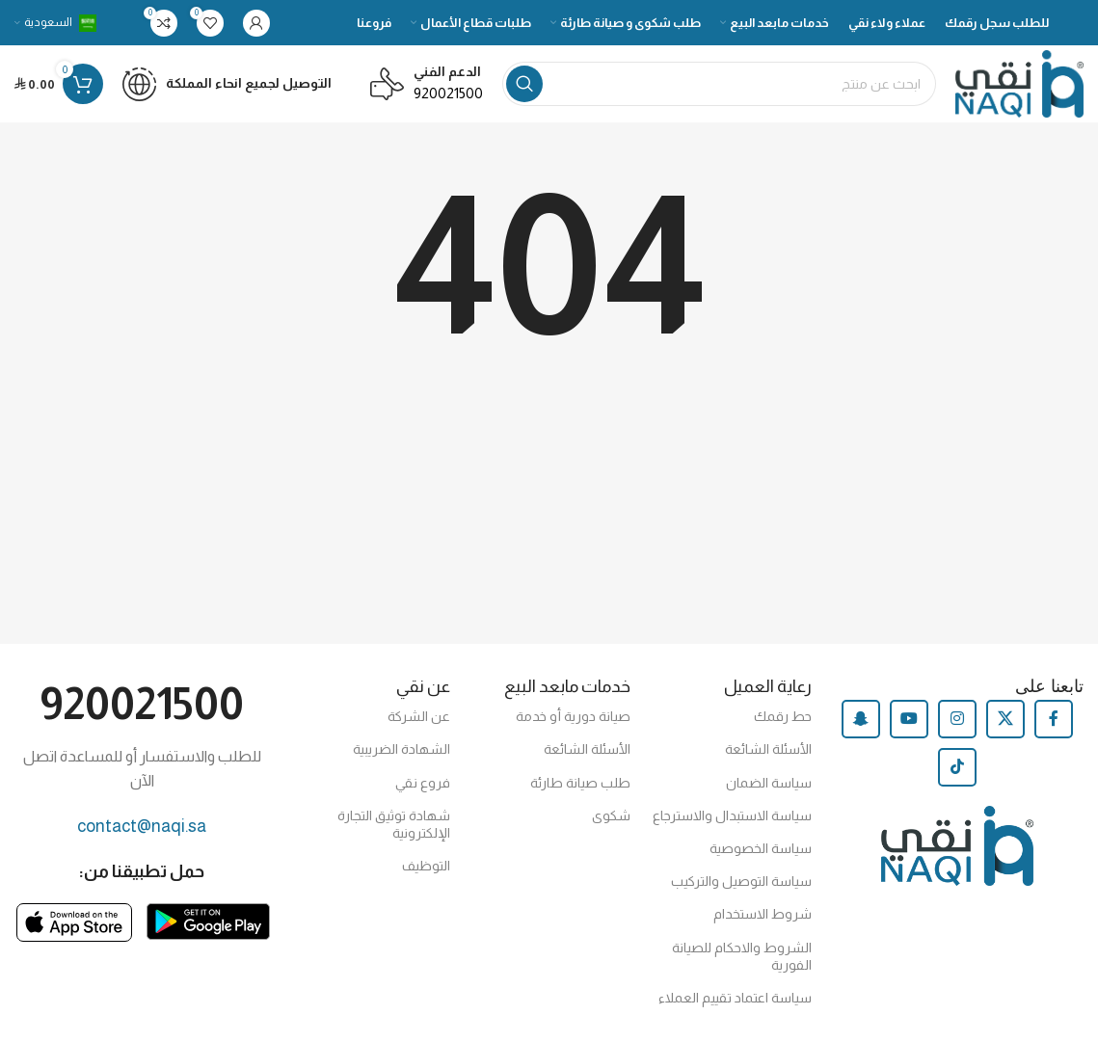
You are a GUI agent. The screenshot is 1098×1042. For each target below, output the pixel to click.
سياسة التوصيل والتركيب (741, 881)
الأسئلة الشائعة (768, 749)
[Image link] (208, 920)
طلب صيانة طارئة (580, 782)
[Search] (719, 84)
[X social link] (1005, 719)
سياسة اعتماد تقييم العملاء (735, 997)
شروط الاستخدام (762, 914)
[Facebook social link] (1053, 719)
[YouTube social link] (909, 719)
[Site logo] (1019, 82)
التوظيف (426, 865)
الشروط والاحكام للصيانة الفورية (742, 956)
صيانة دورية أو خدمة (573, 716)
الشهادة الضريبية (401, 749)
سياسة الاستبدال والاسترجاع (732, 815)
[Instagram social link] (957, 719)
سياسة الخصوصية (761, 848)
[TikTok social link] (957, 767)
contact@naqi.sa (141, 826)
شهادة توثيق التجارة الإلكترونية (393, 824)
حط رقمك (783, 716)
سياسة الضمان (769, 782)
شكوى (611, 815)
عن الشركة (419, 716)
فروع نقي (422, 782)
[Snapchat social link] (861, 719)
